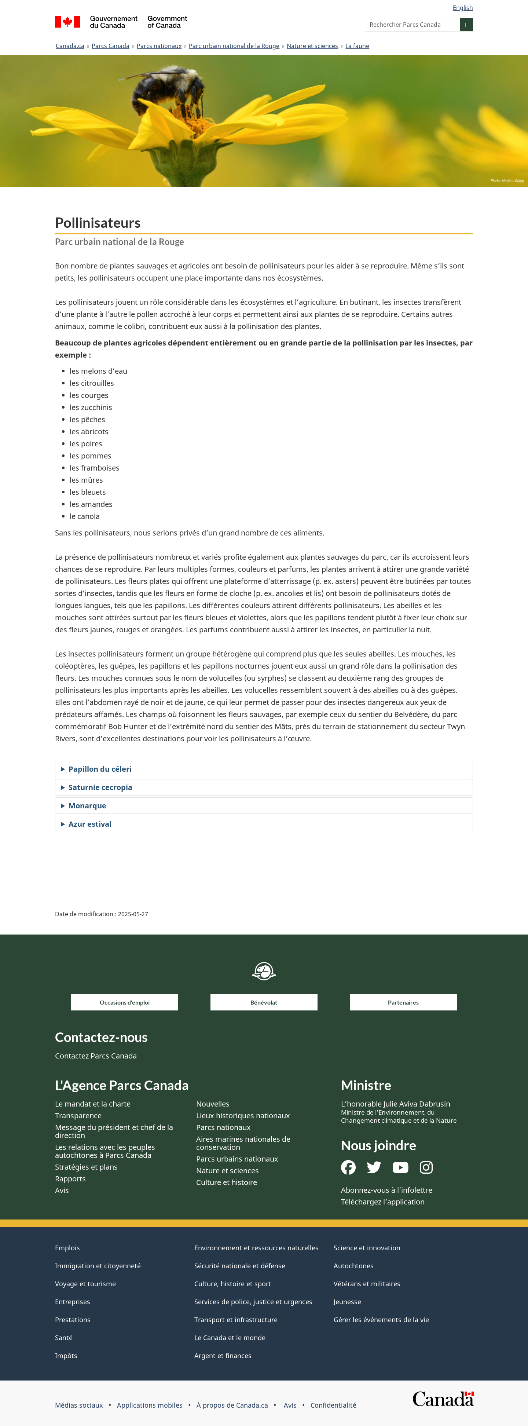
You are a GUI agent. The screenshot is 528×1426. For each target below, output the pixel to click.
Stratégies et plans (86, 1167)
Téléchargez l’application (383, 1202)
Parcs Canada (110, 46)
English (463, 8)
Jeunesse (347, 1301)
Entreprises (72, 1301)
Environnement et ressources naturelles (256, 1247)
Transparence (78, 1115)
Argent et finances (223, 1355)
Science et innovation (367, 1247)
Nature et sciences (312, 46)
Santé (64, 1337)
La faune (357, 46)
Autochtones (354, 1265)
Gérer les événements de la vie (381, 1319)
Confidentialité (333, 1405)
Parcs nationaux (159, 46)
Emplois (67, 1247)
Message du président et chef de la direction (114, 1131)
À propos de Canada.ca (232, 1405)
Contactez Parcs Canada (96, 1056)
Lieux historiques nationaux (243, 1115)
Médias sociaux (79, 1405)
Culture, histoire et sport (232, 1283)
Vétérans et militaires (367, 1283)
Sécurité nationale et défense (239, 1265)
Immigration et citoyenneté (98, 1265)
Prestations (73, 1319)
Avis (62, 1190)
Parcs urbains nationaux (237, 1159)
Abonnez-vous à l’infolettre (386, 1190)
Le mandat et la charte (93, 1104)
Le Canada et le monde (229, 1337)
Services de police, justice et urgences (253, 1301)
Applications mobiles (150, 1405)
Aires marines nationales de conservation (243, 1143)
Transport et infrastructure (236, 1319)
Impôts (66, 1355)
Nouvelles (213, 1104)
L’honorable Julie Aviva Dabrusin (399, 1112)
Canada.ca (70, 46)
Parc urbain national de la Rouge (234, 46)
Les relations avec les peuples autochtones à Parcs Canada (105, 1151)
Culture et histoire (226, 1182)
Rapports (70, 1179)
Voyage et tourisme (85, 1283)
